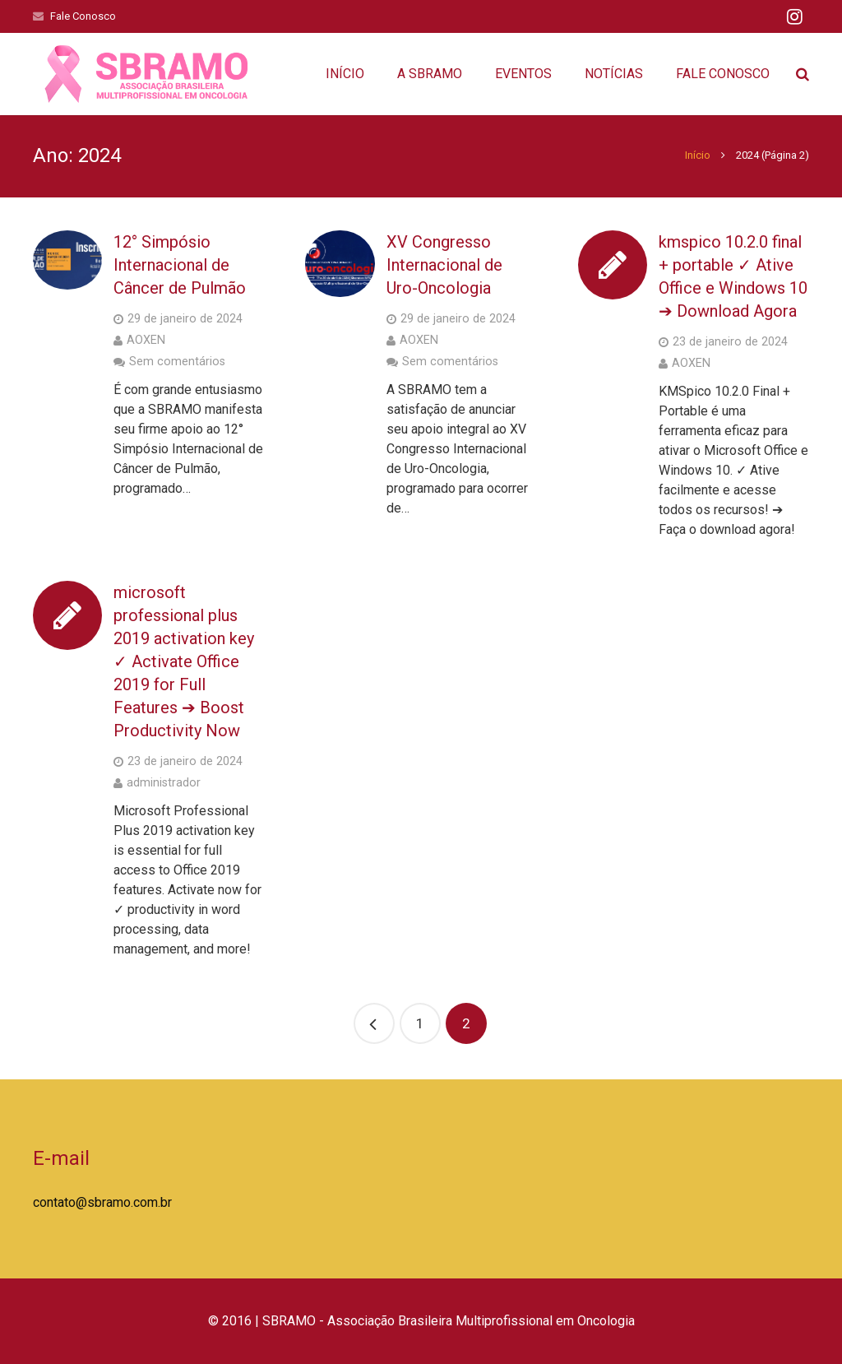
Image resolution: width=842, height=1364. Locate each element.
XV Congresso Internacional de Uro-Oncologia (444, 265)
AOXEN (146, 340)
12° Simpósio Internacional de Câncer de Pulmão (179, 265)
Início (697, 155)
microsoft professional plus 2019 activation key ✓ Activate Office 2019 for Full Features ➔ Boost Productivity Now (183, 661)
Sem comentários (177, 362)
